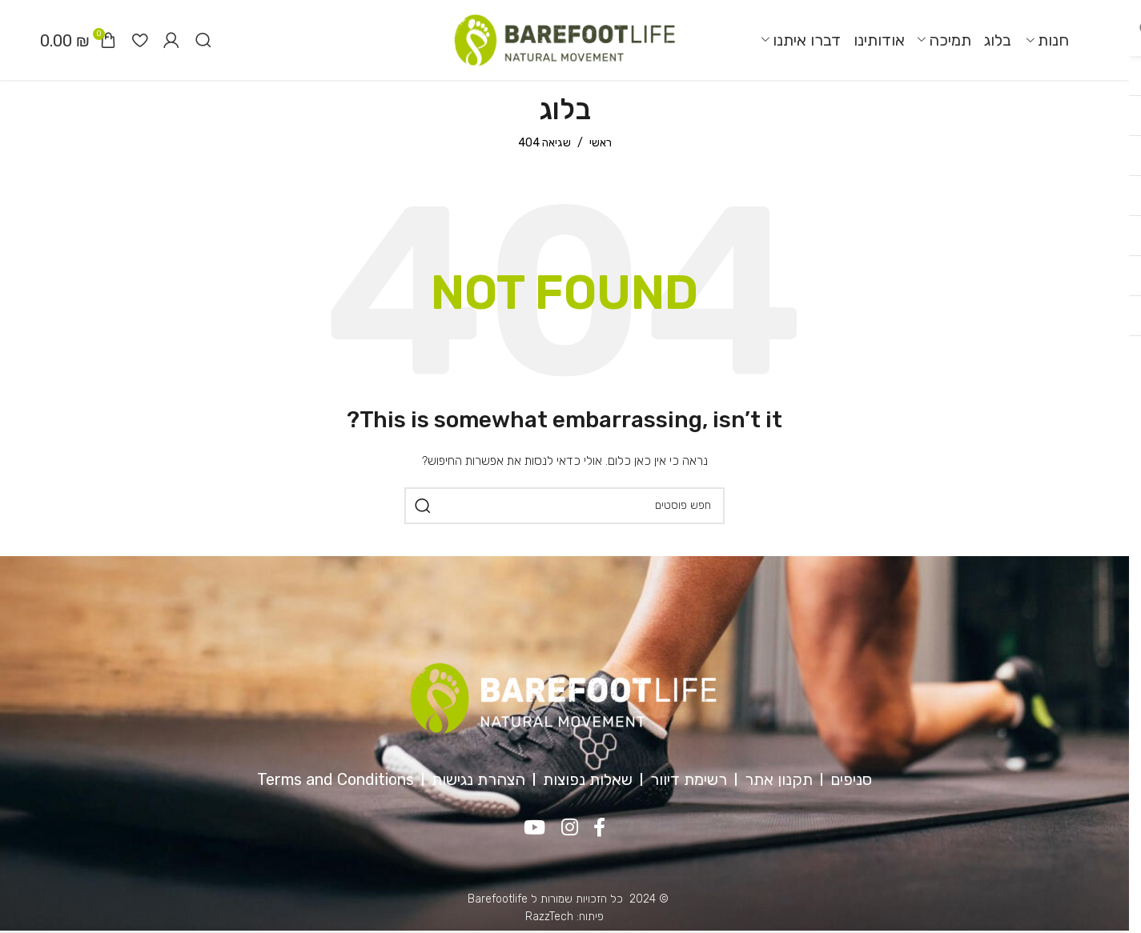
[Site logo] (564, 39)
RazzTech (549, 916)
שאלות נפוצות (588, 779)
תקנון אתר (779, 779)
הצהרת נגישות (478, 779)
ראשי (600, 143)
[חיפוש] (203, 40)
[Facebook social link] (600, 828)
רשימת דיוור (688, 779)
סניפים (851, 779)
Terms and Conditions (335, 779)
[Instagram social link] (569, 828)
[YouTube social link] (534, 828)
